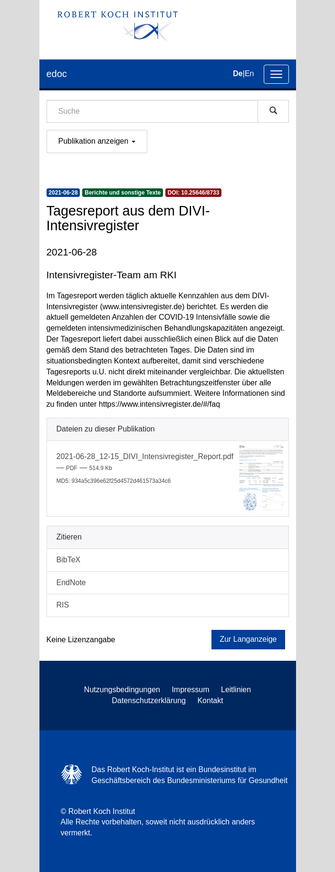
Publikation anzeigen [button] (96, 141)
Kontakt (210, 700)
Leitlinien (236, 690)
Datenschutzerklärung (149, 700)
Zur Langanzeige (248, 639)
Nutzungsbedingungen (122, 690)
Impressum (190, 690)
